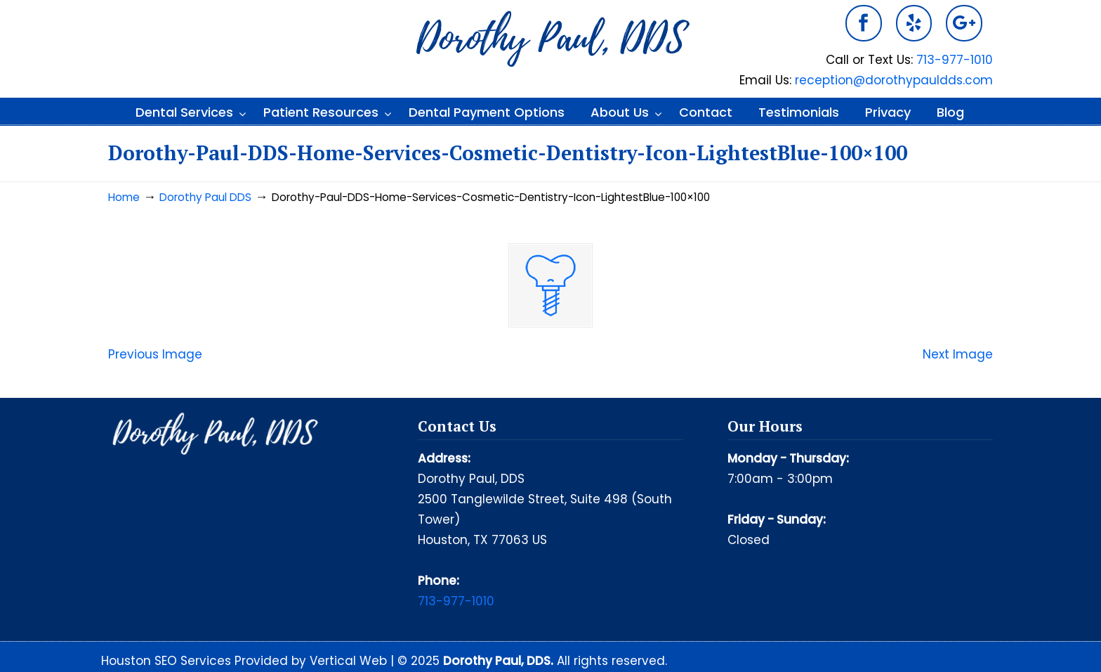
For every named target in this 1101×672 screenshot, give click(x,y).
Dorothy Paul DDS (550, 39)
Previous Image (155, 354)
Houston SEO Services (168, 660)
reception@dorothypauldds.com (894, 80)
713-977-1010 (954, 59)
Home (124, 197)
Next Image (958, 354)
